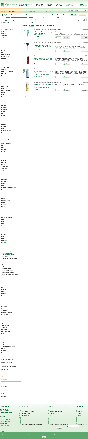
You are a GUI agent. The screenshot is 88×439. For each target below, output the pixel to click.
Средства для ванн (6, 278)
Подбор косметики (6, 362)
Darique (3, 92)
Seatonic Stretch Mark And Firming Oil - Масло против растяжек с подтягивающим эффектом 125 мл (43, 86)
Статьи (79, 413)
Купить (67, 37)
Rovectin (3, 295)
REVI (2, 291)
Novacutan (3, 219)
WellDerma (3, 340)
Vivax (2, 338)
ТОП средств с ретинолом (8, 366)
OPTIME (3, 227)
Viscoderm (3, 335)
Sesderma (3, 302)
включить (43, 19)
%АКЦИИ (73, 14)
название (31, 25)
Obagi (2, 223)
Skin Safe (3, 308)
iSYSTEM (3, 164)
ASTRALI (3, 46)
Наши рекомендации (7, 359)
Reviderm (3, 293)
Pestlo (2, 236)
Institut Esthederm (5, 158)
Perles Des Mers (6, 246)
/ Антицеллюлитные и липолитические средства (49, 29)
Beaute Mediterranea (5, 54)
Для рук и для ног (6, 261)
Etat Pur (3, 120)
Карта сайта (80, 422)
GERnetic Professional (6, 143)
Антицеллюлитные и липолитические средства (8, 254)
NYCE (2, 221)
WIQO (2, 342)
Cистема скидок (25, 415)
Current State (4, 84)
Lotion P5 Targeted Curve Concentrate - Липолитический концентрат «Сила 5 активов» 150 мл (43, 60)
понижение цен (50, 25)
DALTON (3, 88)
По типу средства (6, 26)
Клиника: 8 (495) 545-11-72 (25, 5)
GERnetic (3, 141)
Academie (3, 33)
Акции (3, 393)
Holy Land (3, 149)
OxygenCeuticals (5, 229)
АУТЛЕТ (82, 14)
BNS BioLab (4, 62)
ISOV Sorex (3, 162)
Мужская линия (5, 266)
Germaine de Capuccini (6, 139)
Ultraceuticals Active (5, 331)
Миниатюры (5, 369)
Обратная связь (3, 423)
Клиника (33, 10)
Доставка (49, 4)
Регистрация (59, 5)
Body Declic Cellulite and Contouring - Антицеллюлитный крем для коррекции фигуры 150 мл (43, 33)
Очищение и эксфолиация (8, 272)
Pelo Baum (3, 234)
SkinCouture (4, 310)
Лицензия (52, 413)
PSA (2, 287)
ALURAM (3, 37)
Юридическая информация (28, 411)
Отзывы (23, 422)
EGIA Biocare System (6, 113)
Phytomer (36, 29)
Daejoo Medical (4, 86)
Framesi (3, 132)
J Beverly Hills (4, 166)
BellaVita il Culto (5, 56)
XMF (3, 249)
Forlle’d (3, 128)
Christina (3, 79)
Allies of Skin (4, 35)
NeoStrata (3, 215)
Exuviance (3, 126)
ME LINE (3, 206)
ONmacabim (4, 225)
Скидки (3, 396)
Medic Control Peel (5, 208)
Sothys (2, 316)
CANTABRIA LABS (5, 67)
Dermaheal (3, 98)
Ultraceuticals (4, 329)
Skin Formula (4, 306)
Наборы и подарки (6, 268)
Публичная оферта (82, 424)
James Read (4, 168)
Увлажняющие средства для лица (10, 280)
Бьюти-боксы (5, 356)
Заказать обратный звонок (5, 421)
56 (38, 96)
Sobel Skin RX (4, 314)
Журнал (55, 10)
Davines (3, 94)
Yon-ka (2, 344)
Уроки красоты (4, 352)
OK (44, 437)
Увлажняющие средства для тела (10, 283)
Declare (3, 96)
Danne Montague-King (6, 90)
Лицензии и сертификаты (8, 400)
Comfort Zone (4, 82)
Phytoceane (4, 240)
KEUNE (3, 183)
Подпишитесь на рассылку (62, 426)
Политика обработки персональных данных (32, 424)
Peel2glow (3, 232)
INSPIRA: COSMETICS (6, 156)
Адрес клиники (39, 4)
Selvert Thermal (4, 299)
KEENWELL (4, 179)
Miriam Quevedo (5, 210)
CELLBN (3, 75)
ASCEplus (3, 43)
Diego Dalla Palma (5, 103)
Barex (2, 52)
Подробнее (84, 37)
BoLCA (3, 65)
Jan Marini (3, 170)
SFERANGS (3, 304)
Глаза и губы (5, 256)
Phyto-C (3, 238)
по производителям (7, 29)
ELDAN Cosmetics (5, 115)
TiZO (2, 323)
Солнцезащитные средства (8, 276)
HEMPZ (3, 147)
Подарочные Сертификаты (9, 373)
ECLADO (3, 111)
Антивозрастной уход (7, 251)
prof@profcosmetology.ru (5, 419)
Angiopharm (4, 41)
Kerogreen (3, 181)
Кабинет (58, 4)
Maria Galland (4, 198)
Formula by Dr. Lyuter (6, 130)
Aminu (2, 39)
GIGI (2, 145)
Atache (2, 48)
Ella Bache (3, 117)
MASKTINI (3, 204)
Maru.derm (3, 202)
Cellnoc (3, 77)
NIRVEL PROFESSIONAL (6, 217)
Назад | (3, 17)
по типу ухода (5, 22)
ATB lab (3, 50)
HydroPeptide (4, 151)
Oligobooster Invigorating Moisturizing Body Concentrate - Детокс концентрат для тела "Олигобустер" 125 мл (43, 73)
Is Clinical (3, 160)
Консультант (39, 5)
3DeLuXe (3, 31)
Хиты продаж (5, 389)
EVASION (3, 122)
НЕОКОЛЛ (3, 350)
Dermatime (3, 101)
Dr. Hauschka (4, 109)
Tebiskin (3, 321)
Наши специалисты (54, 417)
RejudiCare (3, 289)
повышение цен (40, 25)
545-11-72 (4, 416)
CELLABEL (3, 73)
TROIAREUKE (4, 327)
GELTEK (3, 134)
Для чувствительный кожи (8, 264)
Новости (80, 411)
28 (36, 96)
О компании (5, 285)
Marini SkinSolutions (5, 200)
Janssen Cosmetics (5, 172)
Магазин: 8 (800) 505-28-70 (25, 4)
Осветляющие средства (7, 270)
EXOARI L (3, 124)
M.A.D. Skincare (4, 196)
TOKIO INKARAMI (5, 325)
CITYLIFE (4, 244)
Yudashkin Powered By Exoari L (8, 346)
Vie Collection (4, 333)
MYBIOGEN (3, 213)
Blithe (2, 60)
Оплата (49, 5)
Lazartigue (3, 189)
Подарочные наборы (7, 379)
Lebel (2, 191)
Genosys (3, 136)
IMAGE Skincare (4, 153)
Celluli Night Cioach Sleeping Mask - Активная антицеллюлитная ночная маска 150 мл (43, 46)
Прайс (51, 415)
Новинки (25, 25)
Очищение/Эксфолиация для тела (10, 274)
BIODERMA (3, 58)
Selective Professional (6, 297)
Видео (79, 415)
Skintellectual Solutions (6, 312)
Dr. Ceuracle (4, 107)
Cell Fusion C (4, 69)
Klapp (2, 185)
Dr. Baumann (4, 105)
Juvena (3, 177)
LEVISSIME (3, 194)
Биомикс (3, 348)
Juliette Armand (4, 175)
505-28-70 (4, 411)
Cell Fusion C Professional (7, 71)
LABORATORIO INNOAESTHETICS (8, 187)
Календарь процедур (54, 422)
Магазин (11, 10)
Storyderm (3, 318)
